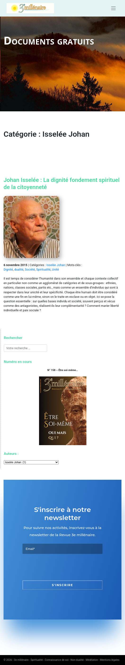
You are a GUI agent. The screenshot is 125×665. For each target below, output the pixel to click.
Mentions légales (109, 659)
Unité (55, 269)
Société (30, 269)
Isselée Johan (55, 265)
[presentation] (58, 567)
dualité (18, 269)
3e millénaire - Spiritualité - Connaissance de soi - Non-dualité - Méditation (56, 659)
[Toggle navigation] (113, 8)
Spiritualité (43, 269)
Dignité (8, 269)
